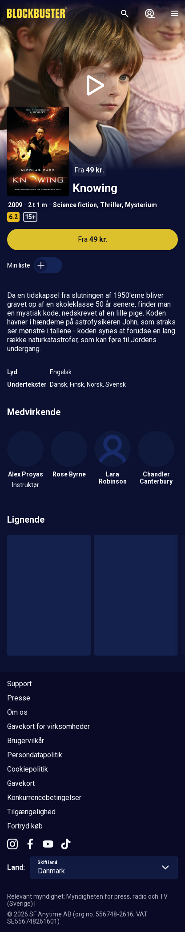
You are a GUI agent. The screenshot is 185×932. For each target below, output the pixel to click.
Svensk (115, 384)
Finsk (77, 384)
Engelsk (61, 372)
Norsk (95, 384)
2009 (15, 204)
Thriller (111, 204)
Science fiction (75, 204)
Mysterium (141, 204)
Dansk (58, 384)
